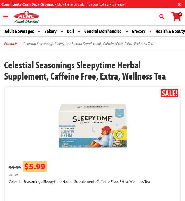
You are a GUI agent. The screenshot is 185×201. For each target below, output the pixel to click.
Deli (70, 31)
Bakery (50, 31)
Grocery (138, 31)
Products (10, 43)
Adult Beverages (19, 31)
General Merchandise (102, 31)
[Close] (179, 4)
